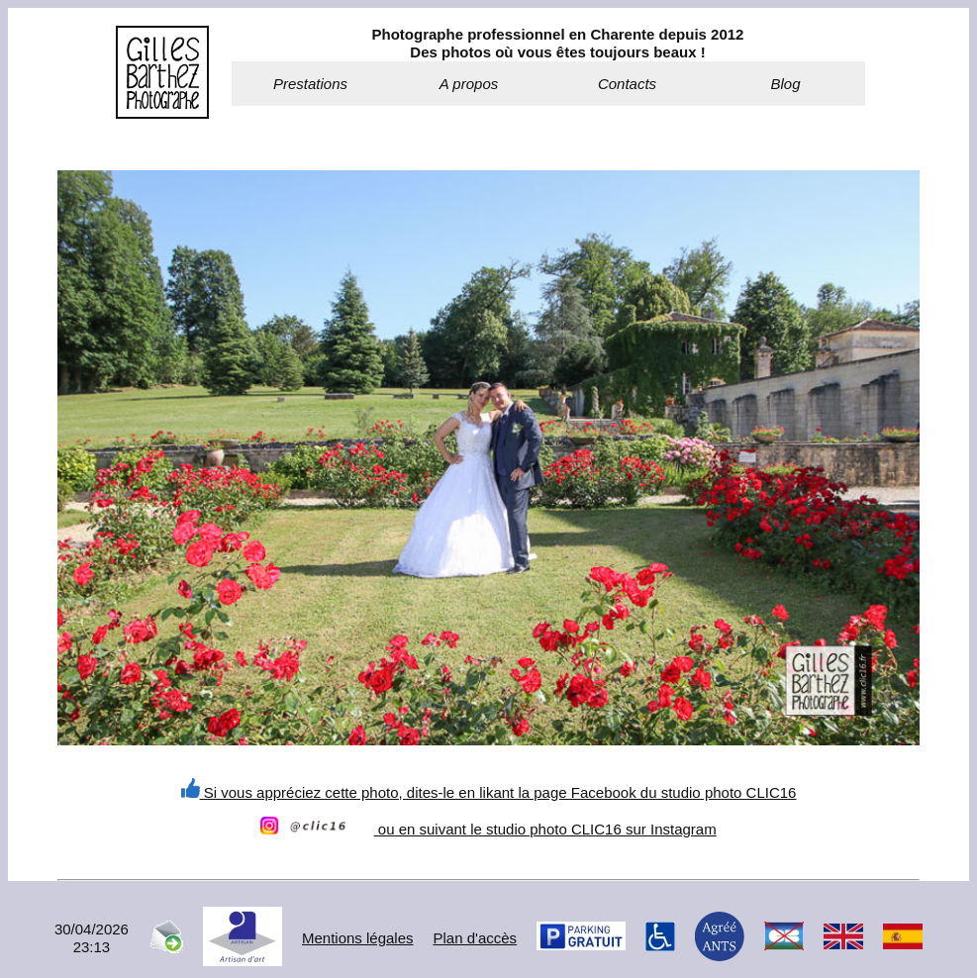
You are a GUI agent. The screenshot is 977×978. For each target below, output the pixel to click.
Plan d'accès (476, 937)
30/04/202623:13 (91, 938)
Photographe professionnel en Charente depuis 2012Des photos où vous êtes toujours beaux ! (558, 43)
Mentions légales (358, 937)
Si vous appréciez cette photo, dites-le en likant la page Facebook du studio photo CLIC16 (489, 792)
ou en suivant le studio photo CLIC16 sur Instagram (488, 829)
